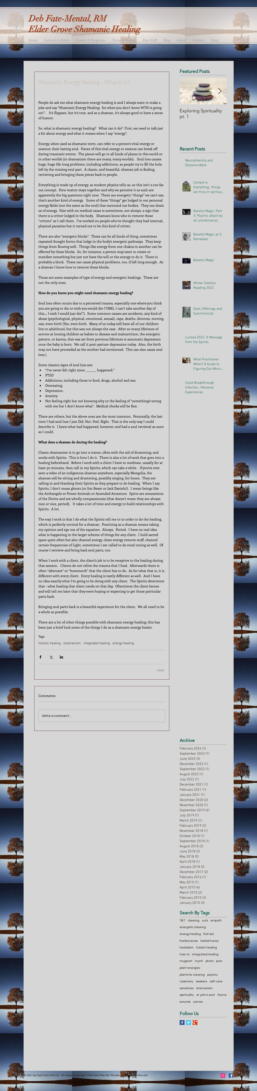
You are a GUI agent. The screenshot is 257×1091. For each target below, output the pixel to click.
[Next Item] (220, 91)
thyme (222, 994)
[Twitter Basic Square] (188, 1022)
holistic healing (49, 643)
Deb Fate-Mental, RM (68, 18)
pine (219, 961)
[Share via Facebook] (40, 657)
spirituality (187, 994)
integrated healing (96, 643)
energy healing (123, 643)
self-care (216, 981)
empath (216, 920)
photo (209, 961)
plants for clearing (192, 974)
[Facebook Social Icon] (231, 1075)
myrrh (199, 961)
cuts (205, 920)
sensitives (187, 988)
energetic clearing (193, 927)
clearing (193, 920)
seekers (201, 981)
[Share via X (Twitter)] (51, 657)
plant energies (190, 967)
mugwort (186, 961)
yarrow (198, 1001)
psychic (212, 974)
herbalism (187, 947)
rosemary (186, 981)
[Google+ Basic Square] (194, 1022)
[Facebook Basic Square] (182, 1022)
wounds (185, 1001)
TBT (182, 920)
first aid (208, 934)
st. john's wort (205, 994)
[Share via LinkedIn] (61, 657)
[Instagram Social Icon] (223, 1075)
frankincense (189, 940)
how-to (184, 954)
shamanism (72, 643)
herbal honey (209, 940)
